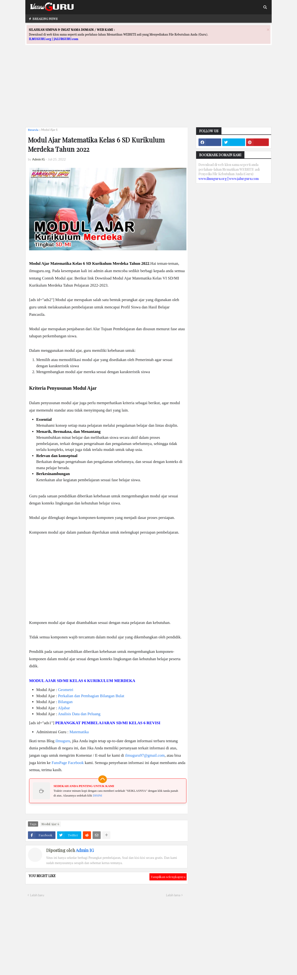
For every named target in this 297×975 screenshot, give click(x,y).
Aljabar (64, 708)
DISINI (97, 795)
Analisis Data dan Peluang (79, 714)
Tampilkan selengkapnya (168, 877)
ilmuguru (62, 741)
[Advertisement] (148, 90)
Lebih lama (173, 895)
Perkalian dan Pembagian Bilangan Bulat (91, 696)
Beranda (33, 130)
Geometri (65, 689)
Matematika (79, 732)
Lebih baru (37, 895)
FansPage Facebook (68, 762)
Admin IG (85, 850)
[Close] (268, 29)
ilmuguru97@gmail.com (145, 755)
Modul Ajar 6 (49, 130)
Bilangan (65, 702)
